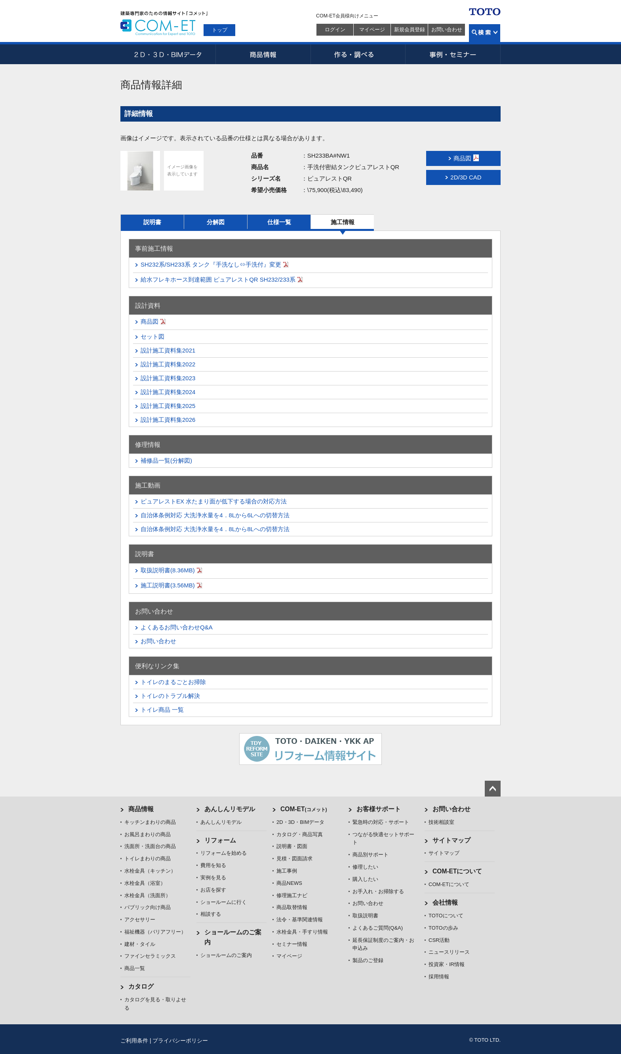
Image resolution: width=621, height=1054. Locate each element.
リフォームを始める (223, 853)
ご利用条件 (134, 1040)
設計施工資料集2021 (168, 350)
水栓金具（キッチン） (150, 871)
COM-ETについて (457, 871)
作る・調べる (358, 54)
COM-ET (303, 809)
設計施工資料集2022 (168, 364)
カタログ (141, 986)
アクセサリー (139, 919)
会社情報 (445, 902)
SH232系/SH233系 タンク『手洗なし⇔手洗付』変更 (211, 264)
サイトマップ (451, 840)
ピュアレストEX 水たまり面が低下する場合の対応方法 (214, 501)
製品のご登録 (367, 960)
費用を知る (213, 865)
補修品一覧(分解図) (166, 460)
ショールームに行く (223, 902)
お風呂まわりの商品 (147, 834)
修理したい (365, 867)
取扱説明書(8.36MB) (168, 570)
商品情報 (262, 54)
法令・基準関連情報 (299, 919)
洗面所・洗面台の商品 (150, 846)
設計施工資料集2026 (168, 419)
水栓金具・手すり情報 (302, 932)
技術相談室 (441, 822)
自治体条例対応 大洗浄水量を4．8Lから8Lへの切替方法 (215, 529)
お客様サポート (378, 809)
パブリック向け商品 (147, 907)
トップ (219, 30)
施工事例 (286, 871)
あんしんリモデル (229, 809)
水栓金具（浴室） (145, 883)
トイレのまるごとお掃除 (173, 682)
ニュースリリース (449, 952)
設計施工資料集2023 (168, 378)
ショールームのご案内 (226, 955)
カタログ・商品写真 (299, 834)
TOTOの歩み (443, 928)
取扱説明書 (365, 916)
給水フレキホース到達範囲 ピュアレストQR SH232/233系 (218, 279)
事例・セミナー (453, 54)
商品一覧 (134, 968)
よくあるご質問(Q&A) (377, 928)
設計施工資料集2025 (168, 405)
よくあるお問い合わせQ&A (177, 627)
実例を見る (213, 878)
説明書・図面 (291, 846)
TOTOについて (446, 916)
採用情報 (439, 977)
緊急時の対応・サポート (380, 822)
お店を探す (213, 890)
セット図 (152, 336)
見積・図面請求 (294, 858)
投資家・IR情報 (447, 964)
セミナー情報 (291, 944)
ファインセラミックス (150, 956)
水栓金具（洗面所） (147, 895)
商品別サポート (370, 855)
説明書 (152, 222)
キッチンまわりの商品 (150, 822)
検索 (484, 33)
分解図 (216, 222)
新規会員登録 (409, 29)
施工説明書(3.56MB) (168, 585)
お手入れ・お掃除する (378, 891)
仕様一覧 (279, 222)
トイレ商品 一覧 (162, 709)
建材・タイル (139, 944)
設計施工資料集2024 (168, 392)
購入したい (365, 879)
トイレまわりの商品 (147, 858)
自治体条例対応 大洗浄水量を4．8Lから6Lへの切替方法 (215, 515)
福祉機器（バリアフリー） (155, 932)
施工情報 (342, 222)
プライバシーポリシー (180, 1040)
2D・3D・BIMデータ (167, 54)
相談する (210, 914)
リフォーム (220, 840)
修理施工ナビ (291, 895)
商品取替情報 (291, 907)
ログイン (335, 29)
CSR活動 (439, 940)
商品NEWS (289, 883)
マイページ (372, 29)
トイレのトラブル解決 (170, 695)
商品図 (149, 321)
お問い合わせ (446, 29)
